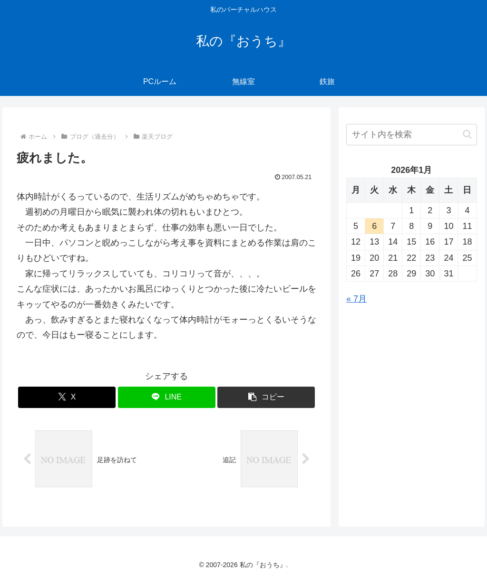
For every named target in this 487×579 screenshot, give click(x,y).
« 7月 (356, 299)
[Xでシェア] (67, 397)
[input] (411, 134)
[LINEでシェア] (166, 397)
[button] (266, 397)
